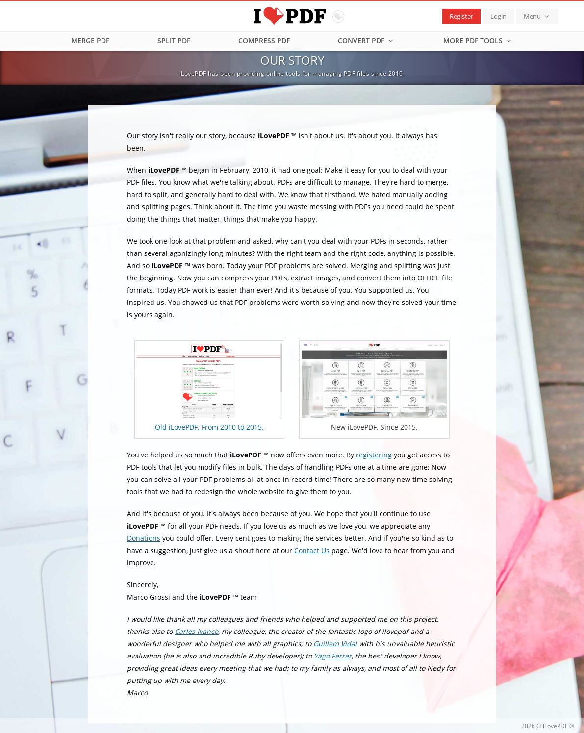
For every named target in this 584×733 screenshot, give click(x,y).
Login (498, 16)
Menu (537, 16)
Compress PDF (264, 40)
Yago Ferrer (333, 655)
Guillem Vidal (335, 643)
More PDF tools (478, 40)
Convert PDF (366, 40)
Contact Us (312, 550)
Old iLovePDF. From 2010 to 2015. (209, 426)
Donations (143, 538)
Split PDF (173, 40)
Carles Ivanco (196, 631)
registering (374, 454)
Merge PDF (90, 40)
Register (461, 16)
